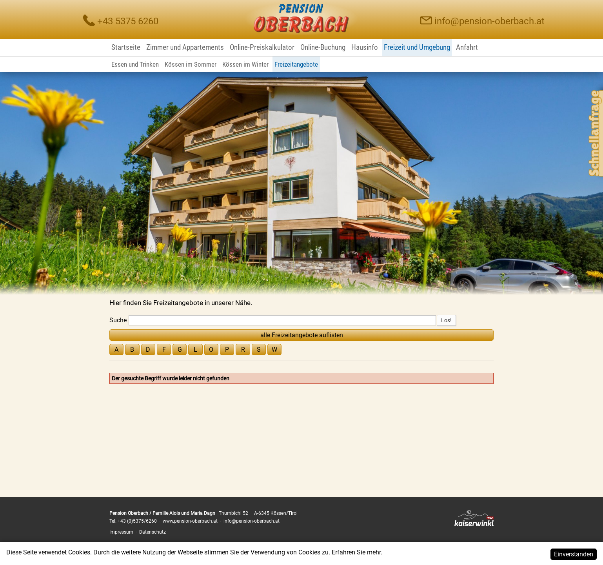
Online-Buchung (322, 47)
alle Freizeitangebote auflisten (301, 335)
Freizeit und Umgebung (417, 47)
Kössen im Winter (245, 64)
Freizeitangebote (296, 64)
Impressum (121, 532)
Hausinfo (364, 47)
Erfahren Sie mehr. (357, 560)
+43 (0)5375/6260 (137, 521)
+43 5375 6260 (127, 21)
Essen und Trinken (135, 64)
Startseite (125, 47)
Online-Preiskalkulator (262, 47)
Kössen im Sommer (190, 64)
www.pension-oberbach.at (190, 521)
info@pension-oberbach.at (489, 21)
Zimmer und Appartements (185, 47)
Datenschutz (152, 532)
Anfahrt (467, 47)
